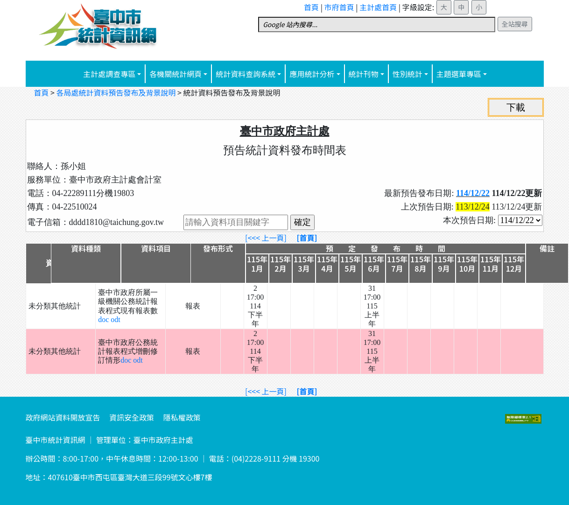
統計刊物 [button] (364, 73)
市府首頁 (339, 7)
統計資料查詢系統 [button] (245, 73)
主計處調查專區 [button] (109, 73)
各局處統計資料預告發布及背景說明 (116, 92)
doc (104, 319)
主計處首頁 (378, 7)
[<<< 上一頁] (266, 237)
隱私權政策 (182, 417)
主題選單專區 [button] (458, 73)
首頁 (311, 7)
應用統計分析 (311, 73)
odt (115, 319)
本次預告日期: (470, 220)
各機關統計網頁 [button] (175, 73)
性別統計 (407, 73)
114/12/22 (473, 193)
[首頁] (307, 237)
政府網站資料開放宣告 (63, 417)
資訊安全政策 (131, 417)
